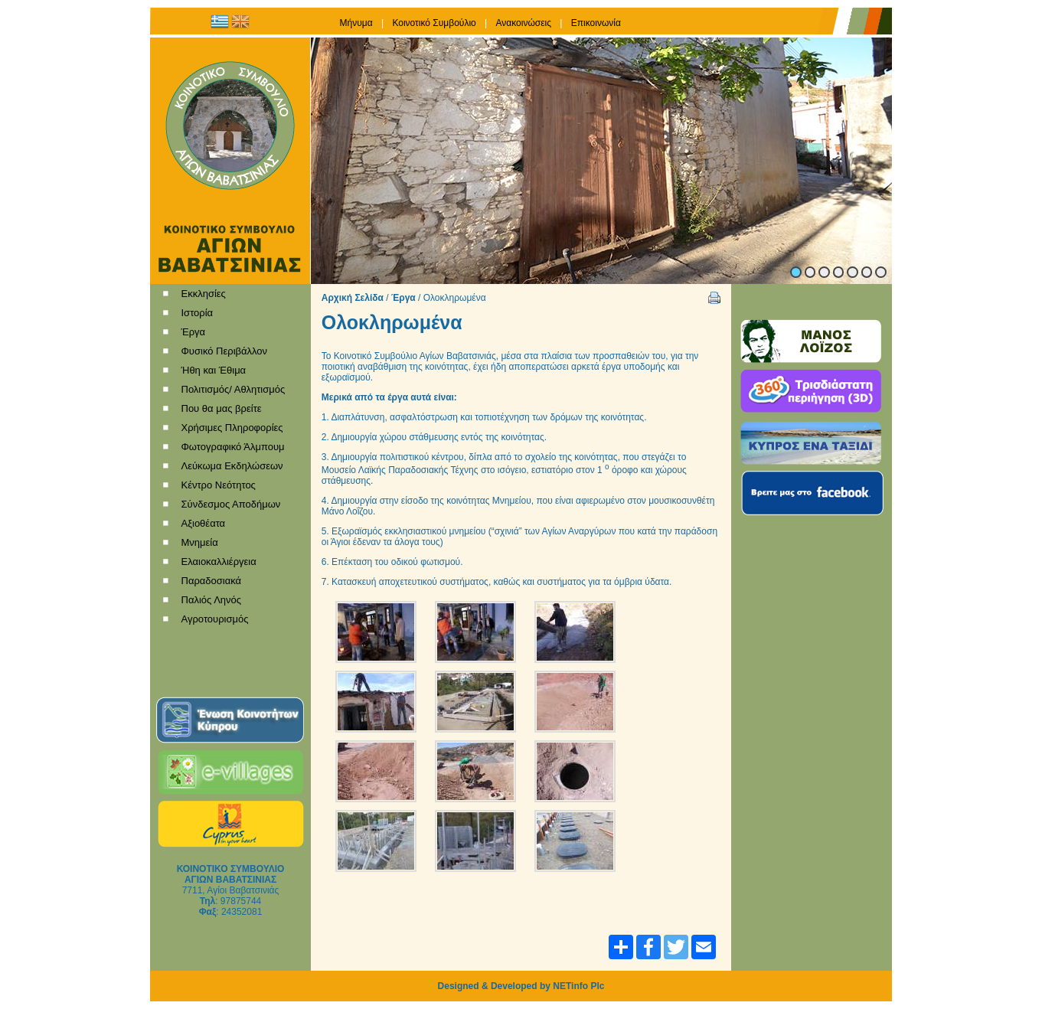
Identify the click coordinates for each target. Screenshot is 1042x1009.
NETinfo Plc (578, 986)
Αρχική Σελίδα (353, 297)
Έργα (403, 297)
